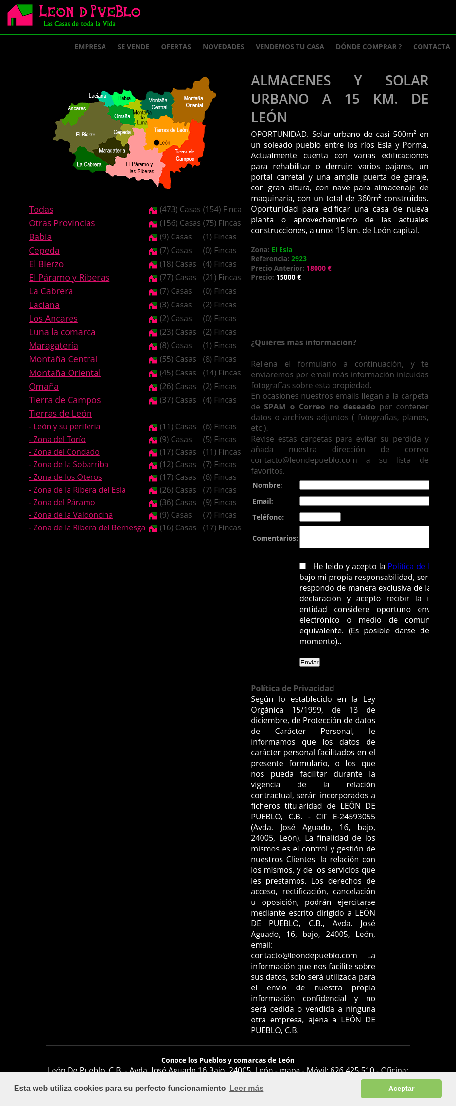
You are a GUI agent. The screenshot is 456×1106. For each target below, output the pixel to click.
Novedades (223, 46)
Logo (78, 17)
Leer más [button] (246, 1088)
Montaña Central (63, 359)
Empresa (90, 46)
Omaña (44, 386)
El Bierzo (46, 264)
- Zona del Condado (64, 451)
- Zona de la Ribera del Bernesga (87, 527)
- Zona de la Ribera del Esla (77, 489)
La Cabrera (51, 291)
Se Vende (134, 46)
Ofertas (176, 46)
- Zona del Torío (57, 439)
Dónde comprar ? (369, 46)
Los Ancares (53, 318)
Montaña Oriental (65, 372)
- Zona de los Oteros (65, 477)
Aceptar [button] (401, 1088)
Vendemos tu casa (290, 46)
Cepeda (44, 250)
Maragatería (53, 345)
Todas (41, 209)
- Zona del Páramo (62, 502)
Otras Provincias (62, 223)
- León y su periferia (64, 426)
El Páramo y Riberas (69, 277)
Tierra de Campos (65, 400)
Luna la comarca (62, 332)
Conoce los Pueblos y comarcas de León (228, 1053)
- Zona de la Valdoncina (71, 515)
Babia (40, 236)
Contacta (431, 46)
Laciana (44, 304)
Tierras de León (60, 413)
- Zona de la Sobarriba (68, 464)
